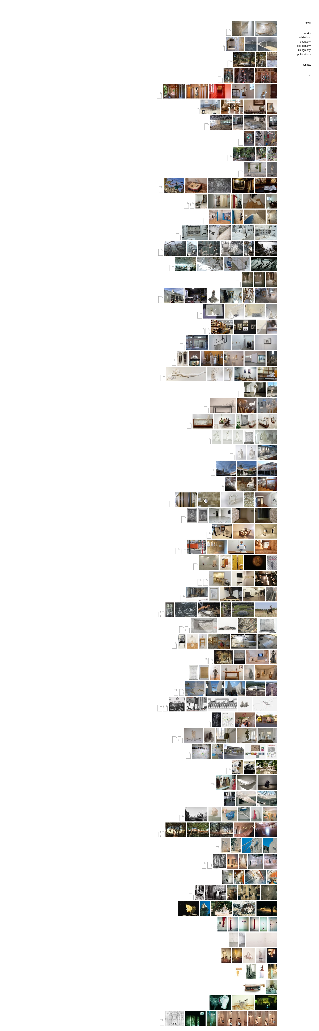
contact (306, 64)
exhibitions (305, 37)
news (308, 22)
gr (310, 75)
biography (305, 41)
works (307, 33)
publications (304, 54)
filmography (304, 50)
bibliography (304, 45)
